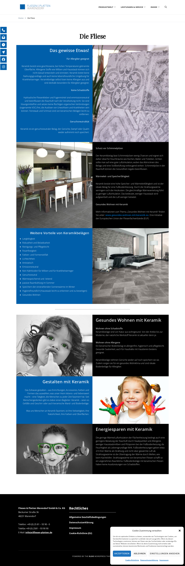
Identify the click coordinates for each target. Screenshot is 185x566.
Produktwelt (106, 7)
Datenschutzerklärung (149, 560)
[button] (179, 530)
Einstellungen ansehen (165, 553)
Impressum (164, 560)
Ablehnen (140, 553)
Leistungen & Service (132, 7)
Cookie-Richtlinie (132, 560)
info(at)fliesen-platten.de (38, 532)
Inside (154, 7)
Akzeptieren (121, 553)
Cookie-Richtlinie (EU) (80, 533)
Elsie (91, 556)
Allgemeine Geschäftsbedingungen (87, 517)
